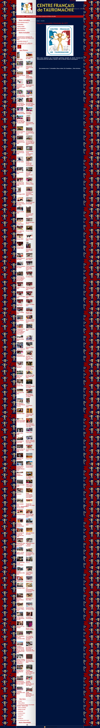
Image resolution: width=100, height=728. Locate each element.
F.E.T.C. (28, 562)
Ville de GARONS (22, 707)
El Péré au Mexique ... (19, 366)
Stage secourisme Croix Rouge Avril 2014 (29, 495)
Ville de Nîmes (21, 703)
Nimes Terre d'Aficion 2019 (29, 183)
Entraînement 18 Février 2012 (30, 608)
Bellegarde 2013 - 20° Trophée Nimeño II (21, 544)
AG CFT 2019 (20, 161)
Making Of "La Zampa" (20, 627)
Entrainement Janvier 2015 (29, 466)
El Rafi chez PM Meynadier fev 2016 (30, 376)
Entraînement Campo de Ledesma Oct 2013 (20, 534)
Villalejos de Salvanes (20, 459)
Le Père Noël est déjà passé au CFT (20, 618)
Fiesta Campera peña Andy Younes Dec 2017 (30, 268)
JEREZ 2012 (20, 581)
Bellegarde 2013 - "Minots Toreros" (30, 544)
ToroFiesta (20, 711)
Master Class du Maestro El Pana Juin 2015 (30, 442)
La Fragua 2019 (21, 194)
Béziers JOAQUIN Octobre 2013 (20, 525)
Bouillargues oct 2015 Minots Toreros (21, 405)
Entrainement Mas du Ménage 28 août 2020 (21, 104)
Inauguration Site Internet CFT (20, 672)
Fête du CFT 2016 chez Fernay (20, 376)
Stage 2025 (19, 59)
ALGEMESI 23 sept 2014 (29, 477)
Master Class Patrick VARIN (29, 629)
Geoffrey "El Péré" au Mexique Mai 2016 (29, 358)
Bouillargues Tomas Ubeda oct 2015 (29, 395)
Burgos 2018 (29, 230)
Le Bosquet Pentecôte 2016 (21, 355)
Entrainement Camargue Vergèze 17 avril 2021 (21, 86)
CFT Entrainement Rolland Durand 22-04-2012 (30, 590)
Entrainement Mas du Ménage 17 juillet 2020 (21, 121)
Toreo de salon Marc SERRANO (21, 96)
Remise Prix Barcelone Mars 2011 (30, 661)
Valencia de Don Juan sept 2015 (21, 421)
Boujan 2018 (20, 239)
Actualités (20, 24)
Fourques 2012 (21, 588)
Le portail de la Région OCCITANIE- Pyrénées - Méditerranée (25, 705)
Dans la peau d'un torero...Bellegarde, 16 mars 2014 (22, 505)
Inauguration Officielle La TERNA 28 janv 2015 (21, 468)
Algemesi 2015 (20, 413)
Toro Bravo (20, 714)
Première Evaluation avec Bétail (21, 692)
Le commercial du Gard (23, 720)
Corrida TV (20, 718)
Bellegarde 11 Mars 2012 (29, 599)
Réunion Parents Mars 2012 (20, 600)
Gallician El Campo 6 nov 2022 (29, 67)
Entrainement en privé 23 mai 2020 (30, 133)
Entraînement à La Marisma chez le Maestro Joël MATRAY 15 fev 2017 (21, 331)
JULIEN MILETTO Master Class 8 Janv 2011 (30, 683)
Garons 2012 (29, 581)
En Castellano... (21, 28)
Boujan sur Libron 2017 (29, 313)
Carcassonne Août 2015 (20, 441)
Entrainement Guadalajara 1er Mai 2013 (30, 554)
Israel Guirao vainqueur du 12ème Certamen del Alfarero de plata (38, 16)
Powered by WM (54, 726)
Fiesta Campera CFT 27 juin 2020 (21, 133)
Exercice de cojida (29, 96)
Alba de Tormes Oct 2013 (30, 533)
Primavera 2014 (21, 514)
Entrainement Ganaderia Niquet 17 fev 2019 (29, 193)
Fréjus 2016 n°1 (21, 349)
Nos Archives (21, 30)
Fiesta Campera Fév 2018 (21, 267)
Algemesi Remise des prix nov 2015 (30, 386)
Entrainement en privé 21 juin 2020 (21, 142)
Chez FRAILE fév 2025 (29, 58)
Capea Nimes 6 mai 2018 (21, 259)
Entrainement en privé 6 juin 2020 (20, 152)
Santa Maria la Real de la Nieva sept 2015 (30, 425)
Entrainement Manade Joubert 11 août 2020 (30, 104)
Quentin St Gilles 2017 (19, 305)
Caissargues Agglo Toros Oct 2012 (29, 573)
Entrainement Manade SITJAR (21, 113)
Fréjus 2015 (29, 432)
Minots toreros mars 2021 (30, 85)
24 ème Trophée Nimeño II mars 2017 (30, 321)
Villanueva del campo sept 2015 (29, 415)
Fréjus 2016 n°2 (30, 340)
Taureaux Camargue (28, 113)
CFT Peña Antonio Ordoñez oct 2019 (29, 174)
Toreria (19, 716)
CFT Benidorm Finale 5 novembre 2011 (21, 637)
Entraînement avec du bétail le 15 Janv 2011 (21, 683)
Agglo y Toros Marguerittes (20, 553)
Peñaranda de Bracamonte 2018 (29, 215)
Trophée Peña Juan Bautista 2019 (20, 184)
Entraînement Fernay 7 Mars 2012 (20, 609)
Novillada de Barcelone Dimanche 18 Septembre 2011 (30, 649)
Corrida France (21, 713)
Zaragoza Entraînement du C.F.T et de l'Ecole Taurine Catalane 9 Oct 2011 (20, 649)
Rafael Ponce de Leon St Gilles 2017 (30, 288)
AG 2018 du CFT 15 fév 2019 (30, 203)
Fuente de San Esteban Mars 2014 (30, 516)
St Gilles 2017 (29, 276)
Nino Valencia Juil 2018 (20, 231)
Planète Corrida (21, 709)
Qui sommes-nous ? (23, 22)
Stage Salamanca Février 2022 (29, 77)
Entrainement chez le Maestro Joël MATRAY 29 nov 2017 (21, 278)
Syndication (48, 726)
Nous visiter (20, 26)
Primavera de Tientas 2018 (20, 247)
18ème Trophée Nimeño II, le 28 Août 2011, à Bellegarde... (21, 661)
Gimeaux (19, 494)
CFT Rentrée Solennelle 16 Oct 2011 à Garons (29, 638)
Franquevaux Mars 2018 (29, 259)
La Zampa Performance (29, 617)
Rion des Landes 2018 (20, 223)
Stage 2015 (29, 458)
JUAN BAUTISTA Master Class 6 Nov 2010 (30, 694)
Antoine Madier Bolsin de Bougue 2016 (30, 368)
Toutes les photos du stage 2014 (30, 505)
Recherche (73, 0)
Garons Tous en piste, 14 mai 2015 (21, 450)
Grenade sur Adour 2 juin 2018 (29, 250)
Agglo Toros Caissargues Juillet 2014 (29, 485)
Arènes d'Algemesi (20, 475)
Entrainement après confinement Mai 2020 (29, 153)
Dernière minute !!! (23, 41)
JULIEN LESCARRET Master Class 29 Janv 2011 (30, 672)
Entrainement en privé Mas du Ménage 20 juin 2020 (30, 142)
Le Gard (20, 701)
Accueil (38, 20)
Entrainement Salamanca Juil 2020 (30, 124)
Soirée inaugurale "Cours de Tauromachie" (29, 163)
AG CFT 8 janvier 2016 (20, 385)
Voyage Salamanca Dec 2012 (21, 573)
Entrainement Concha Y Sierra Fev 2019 (21, 204)
